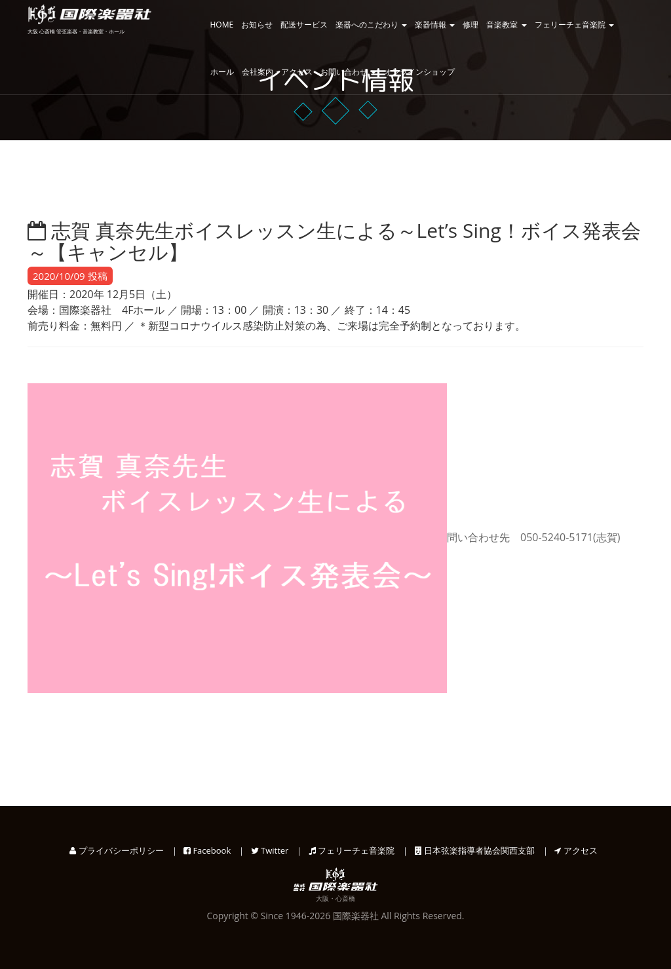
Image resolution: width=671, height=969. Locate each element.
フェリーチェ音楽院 (574, 24)
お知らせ (257, 24)
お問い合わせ (348, 71)
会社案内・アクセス (277, 71)
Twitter (270, 850)
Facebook (207, 850)
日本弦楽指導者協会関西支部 (475, 850)
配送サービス (304, 24)
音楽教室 (506, 24)
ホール (222, 71)
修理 (470, 24)
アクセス (575, 850)
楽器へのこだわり (371, 24)
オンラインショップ (419, 71)
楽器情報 (435, 24)
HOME (222, 24)
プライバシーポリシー (116, 850)
